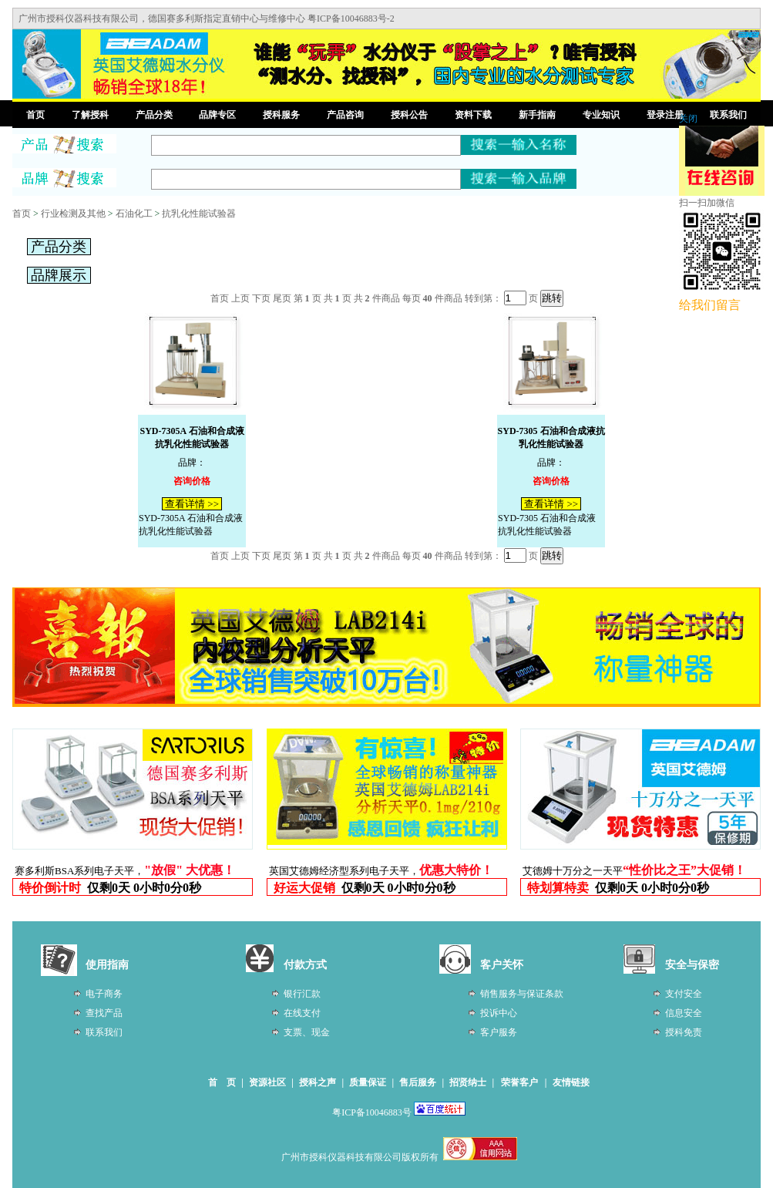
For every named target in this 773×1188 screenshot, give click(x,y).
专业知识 (601, 114)
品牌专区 (217, 114)
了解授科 (90, 114)
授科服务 (281, 114)
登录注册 (665, 114)
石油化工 (134, 213)
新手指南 (537, 114)
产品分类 (154, 114)
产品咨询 (345, 114)
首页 (35, 114)
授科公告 (409, 114)
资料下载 (473, 114)
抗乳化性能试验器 (199, 213)
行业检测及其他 (73, 213)
